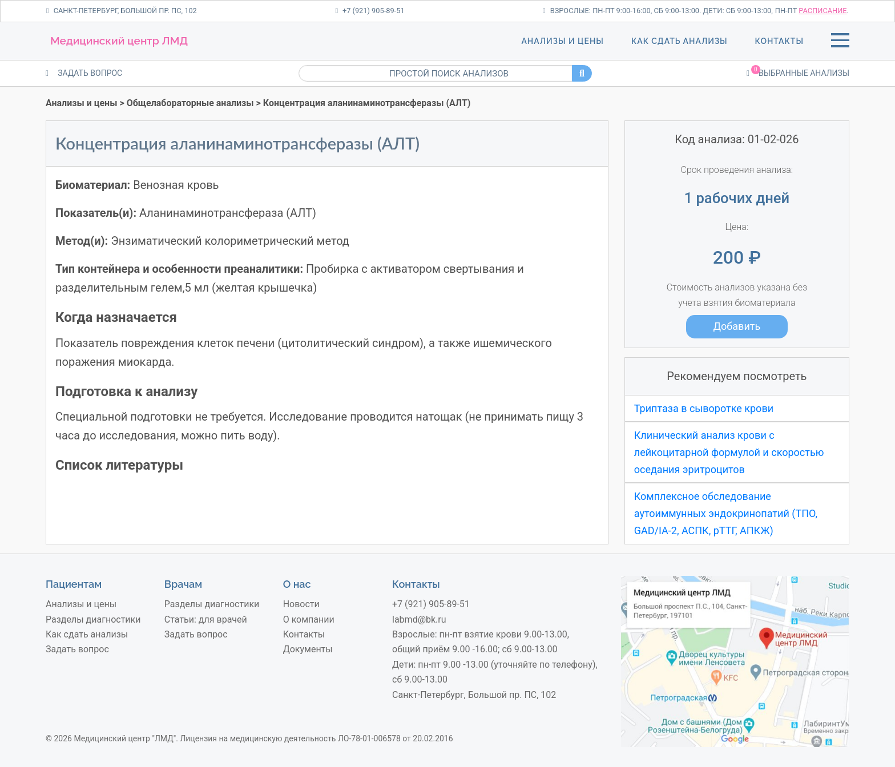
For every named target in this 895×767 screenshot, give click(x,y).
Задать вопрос (77, 649)
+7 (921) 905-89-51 (369, 10)
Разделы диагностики (93, 619)
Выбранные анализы (798, 72)
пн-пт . (812, 10)
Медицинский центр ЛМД (119, 40)
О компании (308, 619)
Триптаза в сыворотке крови (703, 408)
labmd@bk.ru (419, 619)
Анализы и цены (562, 41)
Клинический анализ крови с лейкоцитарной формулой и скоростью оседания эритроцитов (729, 452)
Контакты (779, 41)
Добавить (737, 326)
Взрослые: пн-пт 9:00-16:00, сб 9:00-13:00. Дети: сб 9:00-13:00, (658, 10)
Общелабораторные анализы (190, 103)
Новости (301, 604)
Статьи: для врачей (205, 619)
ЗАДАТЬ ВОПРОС (84, 73)
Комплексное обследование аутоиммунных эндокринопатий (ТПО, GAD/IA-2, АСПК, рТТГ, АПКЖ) (725, 513)
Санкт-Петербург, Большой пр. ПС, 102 (121, 10)
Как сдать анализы (679, 41)
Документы (308, 649)
